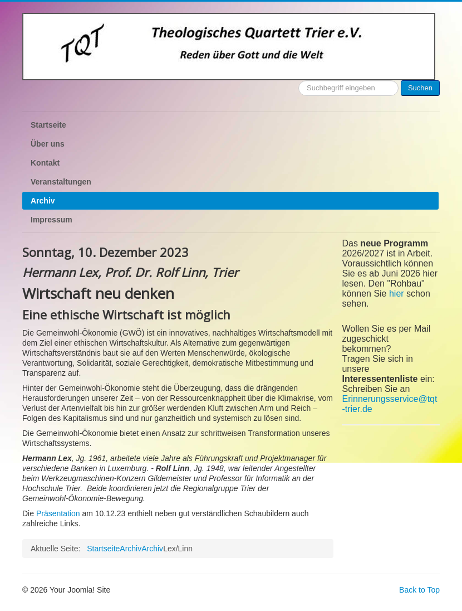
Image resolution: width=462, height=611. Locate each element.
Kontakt (45, 162)
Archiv (43, 200)
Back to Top (419, 589)
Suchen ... (298, 80)
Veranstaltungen (61, 181)
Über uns (48, 143)
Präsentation (58, 513)
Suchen (420, 88)
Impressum (51, 219)
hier (396, 293)
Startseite (48, 124)
